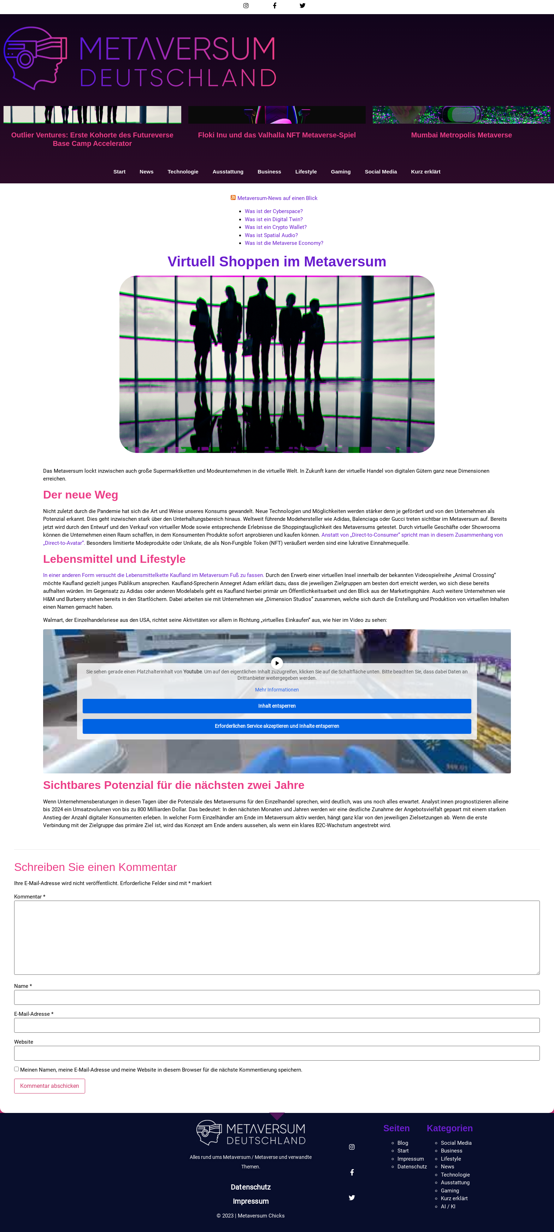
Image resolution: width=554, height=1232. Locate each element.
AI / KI (448, 1206)
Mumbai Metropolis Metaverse (461, 135)
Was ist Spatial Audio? (271, 235)
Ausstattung (228, 172)
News (146, 172)
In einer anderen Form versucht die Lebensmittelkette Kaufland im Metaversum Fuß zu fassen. (154, 575)
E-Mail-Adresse (33, 1014)
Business (269, 172)
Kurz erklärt (426, 172)
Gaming (341, 172)
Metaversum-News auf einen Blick (277, 198)
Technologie (182, 172)
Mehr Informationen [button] (277, 689)
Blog (402, 1143)
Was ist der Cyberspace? (274, 211)
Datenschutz (251, 1187)
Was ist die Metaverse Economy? (284, 243)
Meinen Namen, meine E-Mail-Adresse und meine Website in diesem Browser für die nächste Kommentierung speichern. (161, 1070)
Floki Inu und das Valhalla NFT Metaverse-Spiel (277, 135)
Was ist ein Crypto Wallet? (276, 227)
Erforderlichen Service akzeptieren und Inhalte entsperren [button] (277, 726)
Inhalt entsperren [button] (277, 705)
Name (23, 986)
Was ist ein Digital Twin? (274, 219)
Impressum (251, 1201)
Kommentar (29, 897)
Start (119, 172)
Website (23, 1042)
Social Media (381, 172)
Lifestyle (306, 172)
